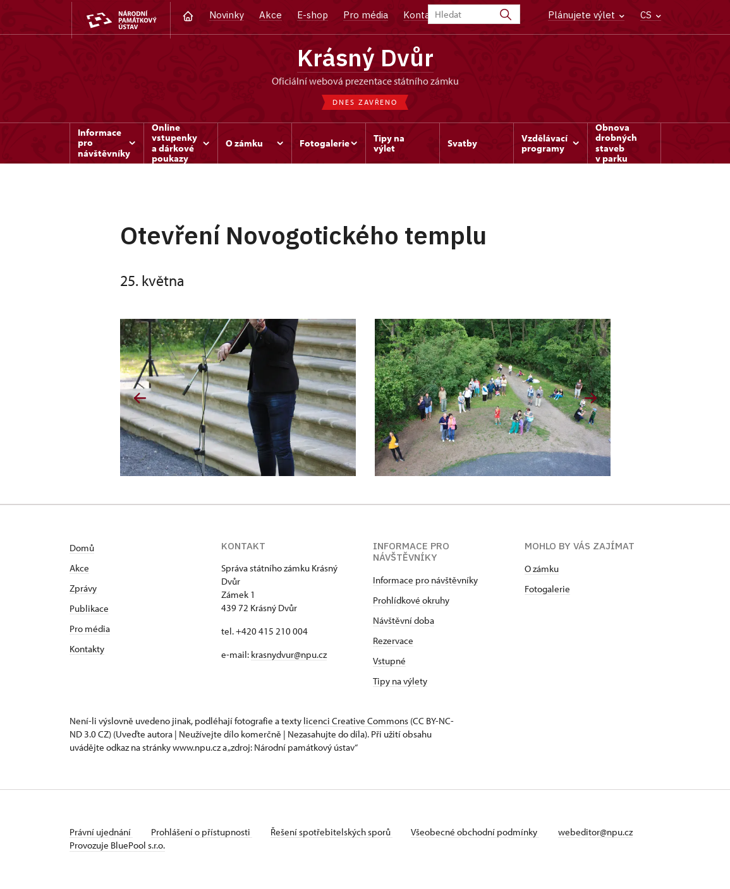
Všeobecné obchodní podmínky (481, 834)
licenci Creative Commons (355, 723)
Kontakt (421, 15)
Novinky (226, 15)
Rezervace (393, 642)
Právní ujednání (101, 834)
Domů (82, 550)
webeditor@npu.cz (602, 834)
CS (650, 15)
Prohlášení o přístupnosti (203, 834)
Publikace (89, 610)
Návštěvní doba (403, 622)
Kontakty (87, 651)
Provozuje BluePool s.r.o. (117, 847)
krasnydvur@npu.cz (289, 656)
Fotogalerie (547, 591)
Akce (270, 15)
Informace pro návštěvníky (425, 582)
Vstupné (389, 663)
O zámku (542, 570)
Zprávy (83, 590)
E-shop (312, 15)
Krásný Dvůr (365, 58)
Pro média (365, 15)
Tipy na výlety (400, 683)
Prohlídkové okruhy (411, 602)
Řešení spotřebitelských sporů (335, 834)
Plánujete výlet (586, 15)
